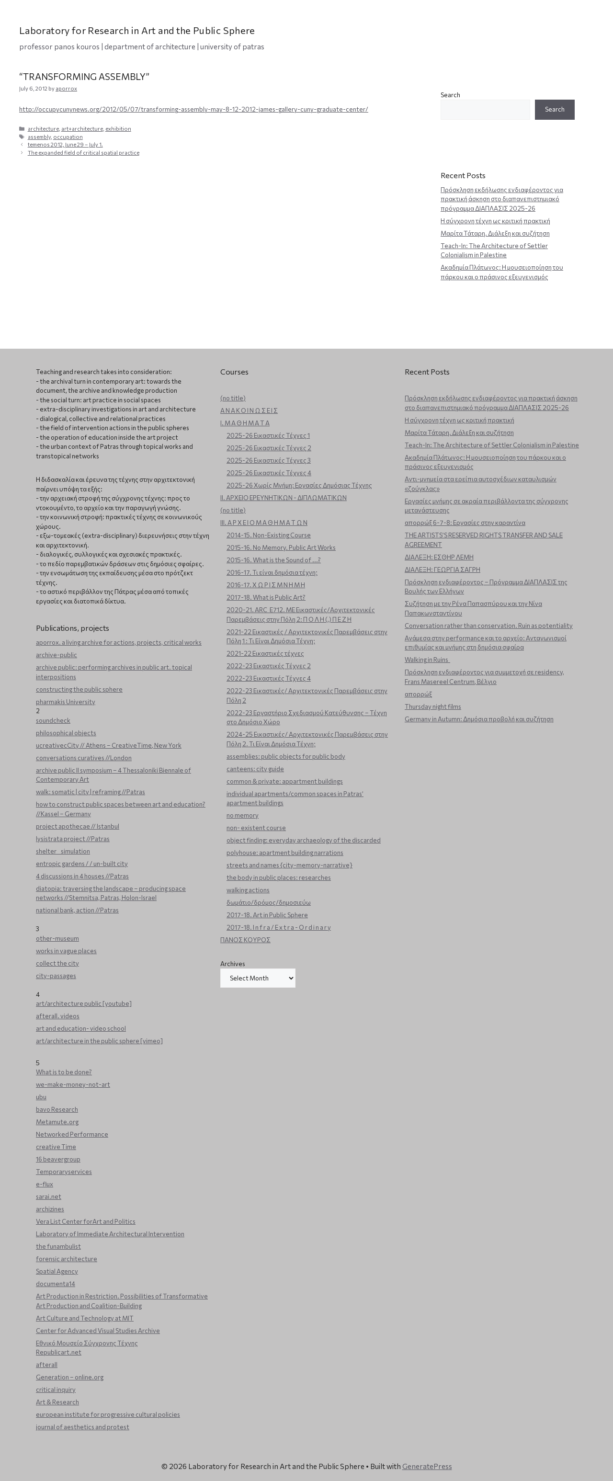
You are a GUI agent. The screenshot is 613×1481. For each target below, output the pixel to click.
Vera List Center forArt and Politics (86, 1221)
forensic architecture (66, 1259)
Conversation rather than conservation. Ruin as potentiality (489, 625)
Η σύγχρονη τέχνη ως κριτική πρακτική (495, 221)
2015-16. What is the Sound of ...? (274, 560)
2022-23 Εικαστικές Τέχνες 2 (269, 666)
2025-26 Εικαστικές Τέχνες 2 (269, 448)
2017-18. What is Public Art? (266, 597)
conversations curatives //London (84, 758)
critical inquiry (56, 1389)
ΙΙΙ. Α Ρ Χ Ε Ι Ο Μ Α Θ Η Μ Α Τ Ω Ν (263, 522)
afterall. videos (57, 1016)
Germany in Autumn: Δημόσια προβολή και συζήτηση (479, 719)
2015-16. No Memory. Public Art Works (281, 547)
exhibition (118, 128)
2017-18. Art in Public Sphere (267, 915)
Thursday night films (433, 706)
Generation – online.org (69, 1377)
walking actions (248, 890)
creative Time (56, 1147)
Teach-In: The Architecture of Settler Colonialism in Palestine (492, 445)
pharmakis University (65, 702)
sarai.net (48, 1196)
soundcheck (53, 720)
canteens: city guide (255, 769)
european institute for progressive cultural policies (108, 1414)
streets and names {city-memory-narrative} (289, 865)
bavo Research (57, 1109)
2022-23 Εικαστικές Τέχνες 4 (269, 678)
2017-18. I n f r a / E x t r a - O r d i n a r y (279, 927)
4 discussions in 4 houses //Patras (82, 876)
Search (450, 95)
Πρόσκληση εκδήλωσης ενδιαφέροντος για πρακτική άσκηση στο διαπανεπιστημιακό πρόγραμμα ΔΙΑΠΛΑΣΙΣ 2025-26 (502, 199)
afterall (46, 1364)
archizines (50, 1209)
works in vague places (66, 951)
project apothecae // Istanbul (77, 826)
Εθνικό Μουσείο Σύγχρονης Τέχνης (87, 1343)
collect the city (57, 963)
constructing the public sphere (79, 689)
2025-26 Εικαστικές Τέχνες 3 (269, 460)
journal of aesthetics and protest (82, 1427)
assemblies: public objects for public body (286, 756)
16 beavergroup (58, 1159)
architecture (43, 128)
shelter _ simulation (63, 851)
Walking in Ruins (427, 659)
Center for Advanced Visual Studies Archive (98, 1330)
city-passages (56, 976)
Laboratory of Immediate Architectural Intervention (110, 1234)
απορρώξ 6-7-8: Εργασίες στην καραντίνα (465, 522)
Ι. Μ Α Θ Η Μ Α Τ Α (245, 423)
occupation (68, 137)
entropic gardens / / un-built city (82, 863)
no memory (243, 815)
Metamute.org (57, 1122)
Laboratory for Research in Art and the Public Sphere (137, 30)
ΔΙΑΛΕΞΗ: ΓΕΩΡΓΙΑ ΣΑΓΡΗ (442, 569)
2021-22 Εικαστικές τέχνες (265, 653)
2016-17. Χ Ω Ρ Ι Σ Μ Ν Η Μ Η (266, 585)
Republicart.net (58, 1352)
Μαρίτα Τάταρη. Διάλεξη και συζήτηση (495, 233)
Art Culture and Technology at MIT (85, 1318)
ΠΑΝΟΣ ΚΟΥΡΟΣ (245, 940)
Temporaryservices (64, 1171)
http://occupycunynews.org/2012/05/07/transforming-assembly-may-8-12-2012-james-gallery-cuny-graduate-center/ (193, 109)
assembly (39, 137)
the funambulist (58, 1246)
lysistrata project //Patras (73, 839)
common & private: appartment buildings (285, 781)
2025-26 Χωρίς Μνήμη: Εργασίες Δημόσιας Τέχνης (299, 485)
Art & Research (57, 1402)
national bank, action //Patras (77, 910)
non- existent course (256, 828)
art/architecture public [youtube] (84, 1003)
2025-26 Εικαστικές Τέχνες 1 (268, 435)
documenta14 (55, 1283)
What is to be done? (64, 1072)
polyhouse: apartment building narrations (285, 852)
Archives (232, 964)
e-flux (44, 1184)
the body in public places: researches (279, 877)
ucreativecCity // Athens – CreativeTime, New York (109, 745)
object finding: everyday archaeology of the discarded (304, 840)
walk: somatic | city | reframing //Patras (90, 792)
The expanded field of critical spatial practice (83, 152)
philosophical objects (66, 733)
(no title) (233, 398)
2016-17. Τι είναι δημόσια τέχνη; (272, 572)
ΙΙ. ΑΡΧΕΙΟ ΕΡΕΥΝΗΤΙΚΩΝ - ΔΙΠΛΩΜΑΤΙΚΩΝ (283, 497)
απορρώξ (418, 694)
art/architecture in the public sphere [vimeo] (99, 1041)
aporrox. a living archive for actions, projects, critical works (119, 642)
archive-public (56, 655)
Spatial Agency (57, 1271)
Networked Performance (72, 1134)
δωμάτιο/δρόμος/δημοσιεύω (269, 902)
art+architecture (82, 128)
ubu (41, 1097)
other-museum (57, 938)
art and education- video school (81, 1028)
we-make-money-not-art (73, 1084)
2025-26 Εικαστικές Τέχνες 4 (269, 473)
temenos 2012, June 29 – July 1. (65, 144)
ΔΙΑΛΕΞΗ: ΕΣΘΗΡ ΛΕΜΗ (439, 557)
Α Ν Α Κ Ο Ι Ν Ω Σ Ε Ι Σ (249, 410)
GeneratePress (427, 1466)
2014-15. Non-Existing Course (269, 535)
